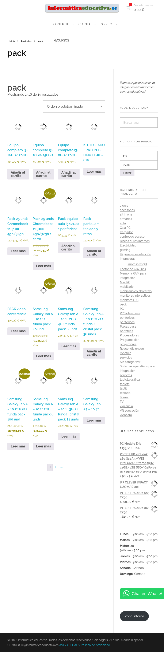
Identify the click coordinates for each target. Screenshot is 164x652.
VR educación (129, 410)
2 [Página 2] (55, 467)
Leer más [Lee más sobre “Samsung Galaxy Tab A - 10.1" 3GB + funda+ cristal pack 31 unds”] (68, 436)
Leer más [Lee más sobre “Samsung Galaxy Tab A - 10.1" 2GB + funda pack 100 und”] (18, 446)
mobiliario (127, 286)
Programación (129, 339)
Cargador (126, 232)
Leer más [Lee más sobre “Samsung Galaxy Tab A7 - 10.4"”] (94, 420)
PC (122, 309)
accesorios (127, 210)
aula (123, 223)
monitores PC (129, 300)
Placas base (128, 326)
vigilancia (126, 406)
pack (123, 304)
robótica (125, 353)
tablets (124, 384)
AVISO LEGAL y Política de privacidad (84, 645)
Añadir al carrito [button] (18, 174)
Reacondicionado (132, 348)
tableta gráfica (130, 379)
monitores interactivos (135, 295)
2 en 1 (124, 205)
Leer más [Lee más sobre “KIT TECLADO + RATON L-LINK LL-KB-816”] (94, 172)
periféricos (127, 322)
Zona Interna (134, 616)
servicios (126, 357)
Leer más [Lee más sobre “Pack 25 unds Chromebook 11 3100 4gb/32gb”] (18, 251)
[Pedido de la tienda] (74, 106)
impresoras (127, 258)
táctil (123, 388)
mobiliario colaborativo (136, 291)
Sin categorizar (130, 362)
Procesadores (129, 335)
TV (122, 401)
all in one (126, 214)
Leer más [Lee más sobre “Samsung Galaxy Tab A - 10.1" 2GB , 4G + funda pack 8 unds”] (68, 346)
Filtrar (127, 173)
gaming (125, 250)
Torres (124, 397)
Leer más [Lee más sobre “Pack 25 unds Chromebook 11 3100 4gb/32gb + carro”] (43, 266)
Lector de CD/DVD (133, 269)
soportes (126, 375)
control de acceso (132, 236)
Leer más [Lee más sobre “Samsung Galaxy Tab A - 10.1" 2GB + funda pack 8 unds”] (43, 446)
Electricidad (128, 245)
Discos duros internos (135, 241)
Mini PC (125, 282)
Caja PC (125, 227)
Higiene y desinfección (135, 254)
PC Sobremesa (130, 313)
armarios (126, 219)
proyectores (128, 344)
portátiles (126, 331)
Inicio (12, 41)
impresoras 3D (137, 264)
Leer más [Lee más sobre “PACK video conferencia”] (18, 331)
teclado (125, 393)
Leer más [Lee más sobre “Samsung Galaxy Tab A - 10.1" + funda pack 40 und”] (43, 356)
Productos (26, 41)
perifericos (127, 317)
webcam (126, 415)
